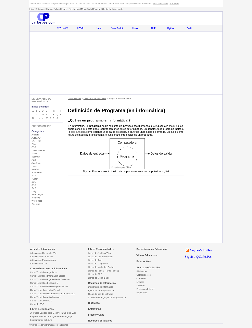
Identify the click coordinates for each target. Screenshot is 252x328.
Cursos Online (53, 9)
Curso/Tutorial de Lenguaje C (44, 283)
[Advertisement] (125, 63)
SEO (34, 185)
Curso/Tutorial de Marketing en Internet (49, 286)
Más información (160, 4)
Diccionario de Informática (94, 98)
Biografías (94, 303)
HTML (80, 28)
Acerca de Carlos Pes (148, 267)
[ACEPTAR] (174, 4)
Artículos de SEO (38, 263)
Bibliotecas (141, 271)
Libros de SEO (95, 274)
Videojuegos (37, 194)
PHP (153, 28)
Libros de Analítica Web (99, 253)
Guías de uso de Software (100, 294)
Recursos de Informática (102, 283)
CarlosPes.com (74, 98)
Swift (189, 28)
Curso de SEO (37, 304)
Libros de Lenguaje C (98, 263)
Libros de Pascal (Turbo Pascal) (103, 271)
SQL (34, 182)
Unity (34, 191)
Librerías (140, 285)
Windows (36, 197)
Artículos (40, 9)
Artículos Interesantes (42, 249)
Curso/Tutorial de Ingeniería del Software (49, 279)
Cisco (34, 144)
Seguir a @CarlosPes (198, 256)
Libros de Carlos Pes (42, 309)
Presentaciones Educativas (151, 249)
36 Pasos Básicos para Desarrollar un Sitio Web (53, 313)
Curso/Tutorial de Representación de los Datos (52, 293)
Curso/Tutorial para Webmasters (45, 297)
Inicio (31, 9)
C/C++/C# (62, 28)
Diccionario (74, 9)
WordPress (37, 201)
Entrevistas (94, 309)
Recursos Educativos (100, 320)
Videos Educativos (146, 255)
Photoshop (37, 172)
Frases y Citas (96, 314)
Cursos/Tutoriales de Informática (48, 268)
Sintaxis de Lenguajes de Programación (107, 297)
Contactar (107, 9)
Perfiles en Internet (145, 289)
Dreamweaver (38, 150)
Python (171, 28)
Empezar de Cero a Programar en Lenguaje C (52, 316)
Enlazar (97, 9)
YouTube (36, 204)
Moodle (35, 169)
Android (35, 134)
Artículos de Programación (43, 260)
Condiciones (62, 325)
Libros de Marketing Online (101, 267)
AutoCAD (36, 138)
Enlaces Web (143, 261)
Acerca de (118, 9)
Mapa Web (86, 9)
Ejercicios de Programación (101, 290)
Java (98, 28)
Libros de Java (95, 260)
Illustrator (36, 157)
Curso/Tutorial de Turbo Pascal (45, 290)
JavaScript (117, 28)
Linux (135, 28)
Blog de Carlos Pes (201, 250)
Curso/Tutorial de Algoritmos (43, 272)
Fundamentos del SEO (41, 320)
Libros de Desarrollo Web (100, 256)
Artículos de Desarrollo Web (43, 253)
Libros (64, 9)
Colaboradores (143, 275)
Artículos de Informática (41, 256)
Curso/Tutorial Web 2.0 (41, 300)
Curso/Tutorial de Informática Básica (47, 276)
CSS (34, 147)
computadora (78, 131)
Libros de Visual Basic (98, 278)
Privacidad (51, 325)
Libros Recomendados (101, 249)
